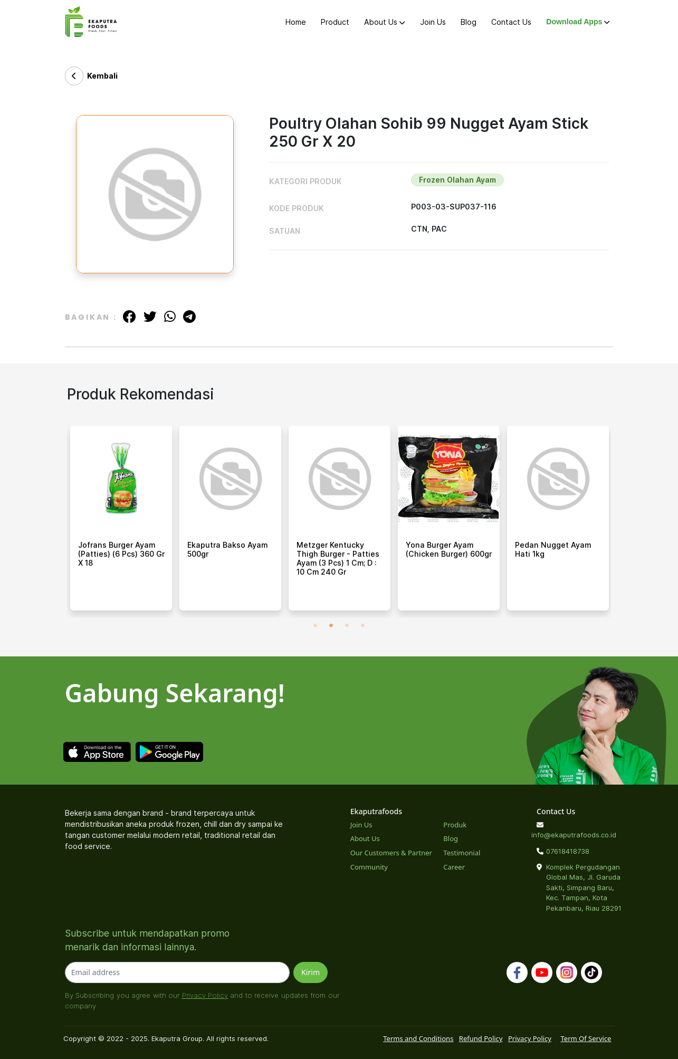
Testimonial (461, 852)
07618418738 (567, 851)
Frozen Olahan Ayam (457, 179)
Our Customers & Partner (391, 852)
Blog (468, 21)
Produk (454, 824)
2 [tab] (331, 626)
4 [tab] (362, 626)
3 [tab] (346, 626)
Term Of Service (585, 1038)
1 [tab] (315, 626)
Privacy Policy (205, 995)
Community (369, 867)
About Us (384, 21)
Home (295, 21)
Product (335, 21)
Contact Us (511, 21)
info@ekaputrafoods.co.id (573, 835)
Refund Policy (481, 1038)
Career (454, 867)
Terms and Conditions (418, 1038)
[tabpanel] (121, 522)
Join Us (433, 21)
